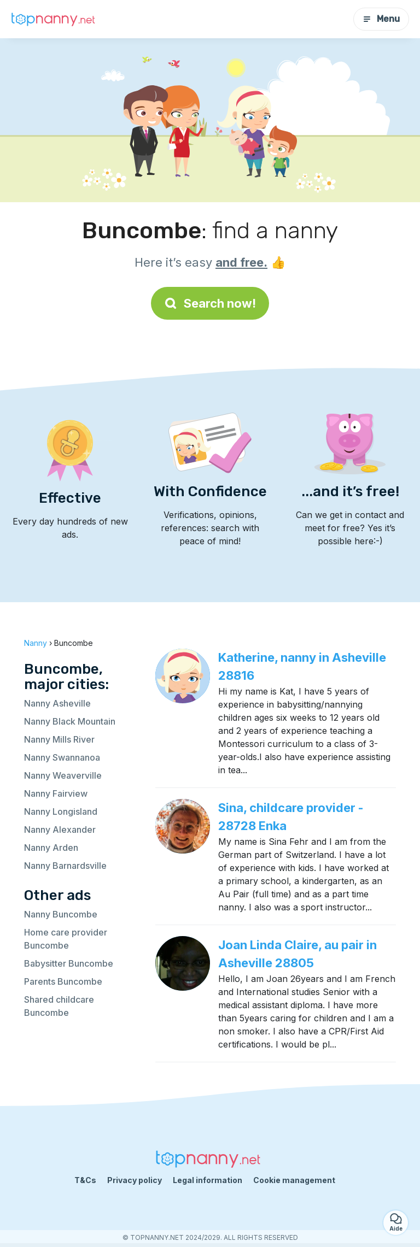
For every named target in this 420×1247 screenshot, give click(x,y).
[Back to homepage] (54, 19)
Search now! (210, 303)
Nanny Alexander (60, 829)
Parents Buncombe (63, 981)
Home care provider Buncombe (65, 939)
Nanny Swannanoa (62, 757)
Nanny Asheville (57, 703)
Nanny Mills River (59, 739)
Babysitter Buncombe (68, 963)
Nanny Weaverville (63, 775)
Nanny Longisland (60, 811)
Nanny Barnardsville (65, 865)
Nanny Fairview (56, 793)
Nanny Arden (51, 847)
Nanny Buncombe (60, 914)
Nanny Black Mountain (69, 721)
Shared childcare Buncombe (59, 1006)
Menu (381, 19)
